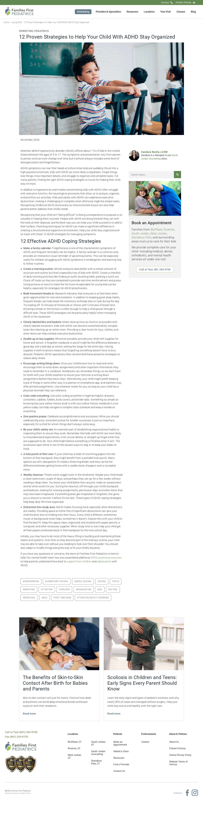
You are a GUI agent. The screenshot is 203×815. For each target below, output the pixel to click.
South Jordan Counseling (98, 753)
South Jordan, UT (98, 743)
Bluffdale (156, 229)
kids (99, 589)
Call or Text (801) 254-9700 (21, 732)
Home (6, 22)
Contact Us (119, 771)
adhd (44, 597)
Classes (180, 11)
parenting (29, 589)
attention (47, 589)
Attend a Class (121, 751)
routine (113, 589)
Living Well (16, 22)
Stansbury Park (141, 237)
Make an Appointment (120, 743)
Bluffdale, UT (75, 742)
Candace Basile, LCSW (154, 151)
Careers (145, 742)
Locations (149, 11)
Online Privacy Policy (180, 755)
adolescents (104, 561)
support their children (79, 561)
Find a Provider (121, 764)
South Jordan (140, 233)
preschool (29, 597)
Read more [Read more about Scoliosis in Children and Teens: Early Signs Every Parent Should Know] (114, 713)
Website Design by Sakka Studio (18, 793)
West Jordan (158, 233)
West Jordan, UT (75, 756)
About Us (174, 742)
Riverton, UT (74, 748)
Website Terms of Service (178, 763)
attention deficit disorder (93, 597)
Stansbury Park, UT (96, 762)
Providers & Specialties (108, 11)
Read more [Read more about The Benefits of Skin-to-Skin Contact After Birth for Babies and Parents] (29, 713)
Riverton (169, 229)
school (102, 581)
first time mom (62, 597)
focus (115, 581)
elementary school (56, 581)
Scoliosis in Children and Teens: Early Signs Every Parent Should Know (142, 683)
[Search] (177, 174)
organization (83, 589)
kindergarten (31, 581)
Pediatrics (41, 30)
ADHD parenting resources (106, 557)
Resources (132, 11)
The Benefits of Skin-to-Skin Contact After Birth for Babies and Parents (55, 683)
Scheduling (83, 11)
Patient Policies (177, 748)
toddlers (64, 589)
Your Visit (165, 11)
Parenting (26, 30)
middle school (83, 581)
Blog (193, 11)
